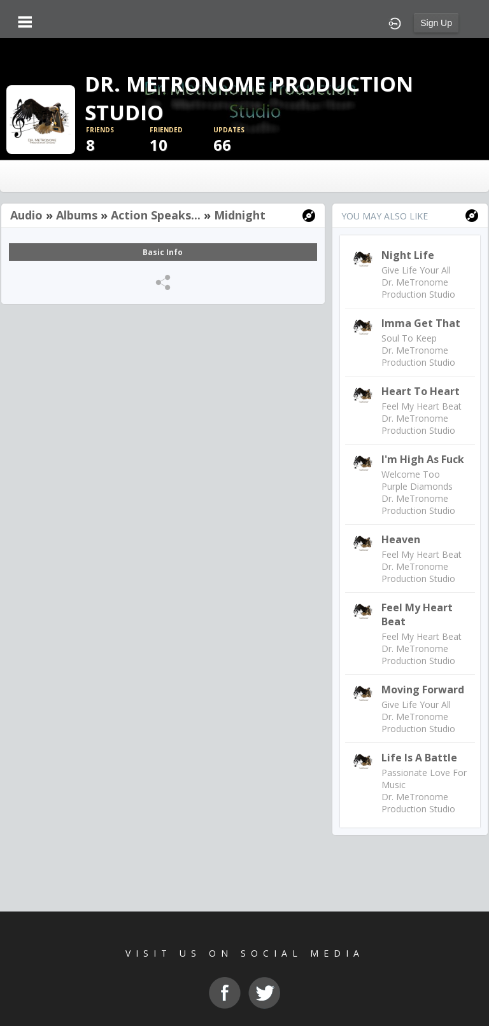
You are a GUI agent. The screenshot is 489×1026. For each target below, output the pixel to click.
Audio (26, 215)
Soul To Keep (409, 338)
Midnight (240, 215)
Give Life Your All (416, 270)
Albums (76, 215)
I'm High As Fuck (422, 459)
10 (181, 140)
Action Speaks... (156, 215)
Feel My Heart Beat (421, 406)
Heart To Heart (420, 391)
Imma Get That (420, 323)
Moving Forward (422, 690)
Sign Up (436, 23)
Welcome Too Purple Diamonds (417, 480)
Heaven (400, 539)
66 (245, 140)
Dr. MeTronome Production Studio (418, 288)
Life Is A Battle (419, 758)
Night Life (407, 255)
